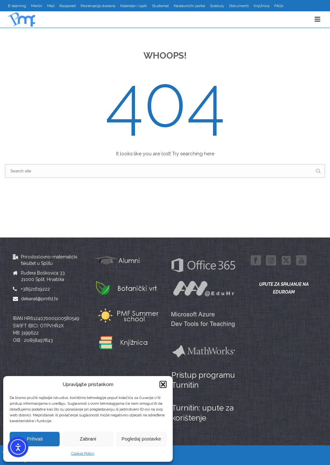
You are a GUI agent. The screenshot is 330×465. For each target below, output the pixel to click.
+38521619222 (35, 289)
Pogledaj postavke (141, 438)
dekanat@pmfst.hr (39, 298)
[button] (163, 384)
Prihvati (35, 438)
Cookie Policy (82, 453)
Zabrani (88, 438)
